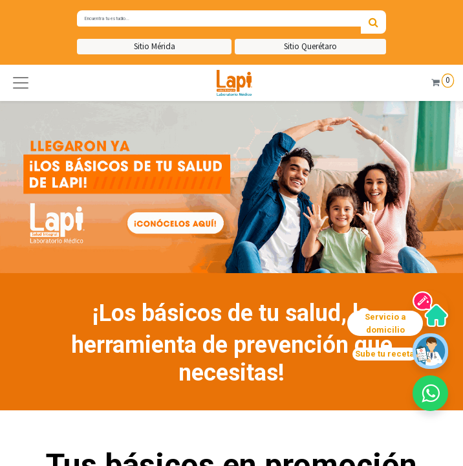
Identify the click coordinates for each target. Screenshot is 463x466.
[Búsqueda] (373, 22)
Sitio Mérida (154, 46)
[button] (20, 83)
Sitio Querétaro (310, 46)
